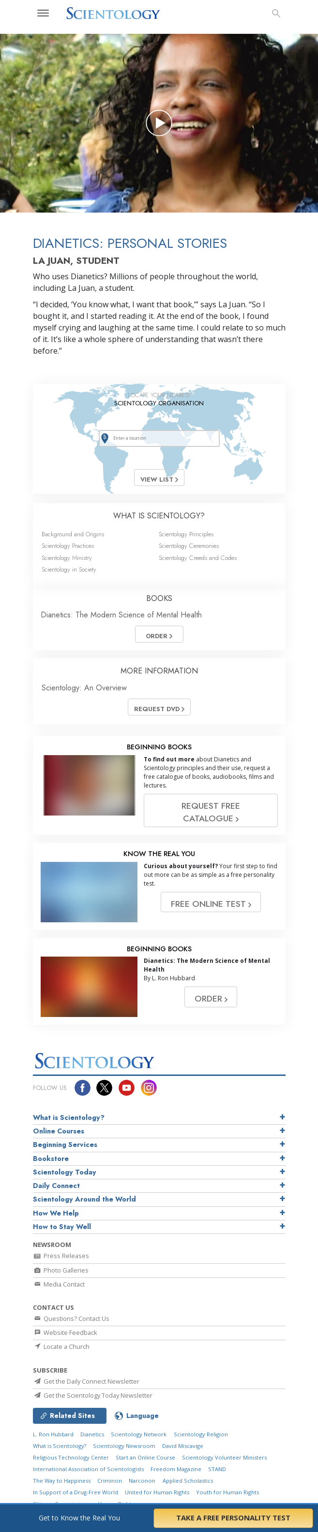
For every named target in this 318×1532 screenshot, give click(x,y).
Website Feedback (65, 1332)
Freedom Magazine (176, 1469)
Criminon (109, 1480)
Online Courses (58, 1131)
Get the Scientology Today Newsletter (92, 1395)
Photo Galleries (61, 1270)
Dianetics (92, 1434)
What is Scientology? (69, 1117)
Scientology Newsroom (124, 1445)
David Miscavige (182, 1445)
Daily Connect (56, 1185)
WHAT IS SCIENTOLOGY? (159, 515)
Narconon (142, 1480)
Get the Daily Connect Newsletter (86, 1381)
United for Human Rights (157, 1492)
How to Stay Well (62, 1226)
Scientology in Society (69, 569)
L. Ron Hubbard (53, 1434)
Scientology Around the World (84, 1199)
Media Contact (59, 1284)
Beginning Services (65, 1144)
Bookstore (51, 1158)
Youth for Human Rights (227, 1492)
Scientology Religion (201, 1434)
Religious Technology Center (71, 1457)
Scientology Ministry (67, 557)
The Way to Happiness (62, 1480)
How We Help (56, 1213)
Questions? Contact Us (71, 1318)
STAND (217, 1469)
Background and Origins (73, 534)
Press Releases (61, 1255)
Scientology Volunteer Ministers (224, 1457)
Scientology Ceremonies (189, 545)
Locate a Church (61, 1346)
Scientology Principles (186, 534)
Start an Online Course (145, 1457)
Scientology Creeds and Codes (198, 557)
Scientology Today (64, 1172)
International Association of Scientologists (88, 1469)
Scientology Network (139, 1434)
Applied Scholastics (188, 1480)
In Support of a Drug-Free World (75, 1492)
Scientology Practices (68, 545)
